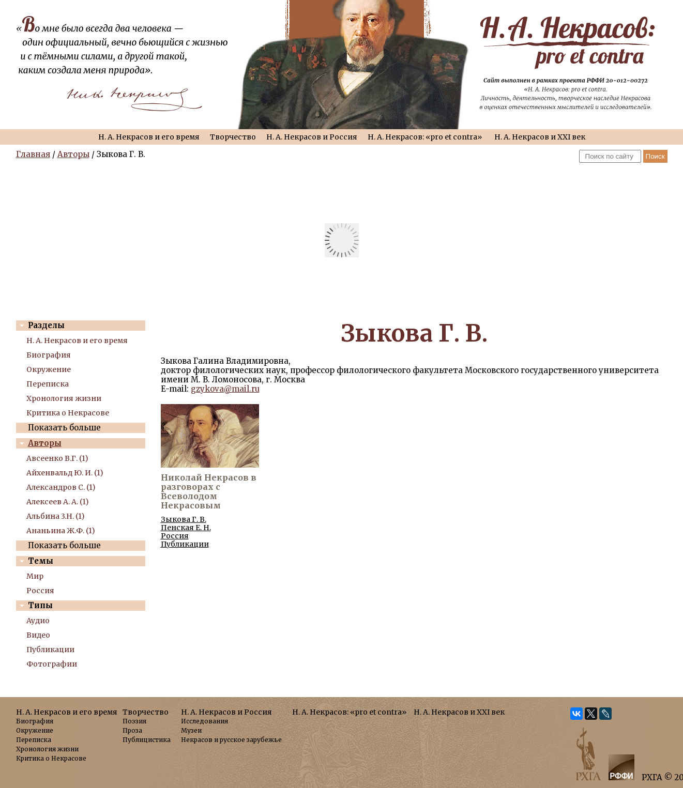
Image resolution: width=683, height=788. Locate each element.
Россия (40, 590)
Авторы (73, 154)
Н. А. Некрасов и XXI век (539, 137)
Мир (34, 576)
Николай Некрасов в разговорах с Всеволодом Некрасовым (208, 491)
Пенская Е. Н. (186, 527)
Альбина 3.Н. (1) (55, 516)
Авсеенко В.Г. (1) (57, 458)
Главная (33, 154)
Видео (38, 635)
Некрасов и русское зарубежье (231, 740)
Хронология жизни (63, 398)
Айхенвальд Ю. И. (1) (64, 472)
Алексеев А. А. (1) (57, 501)
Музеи (191, 730)
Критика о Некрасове (67, 413)
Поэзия (134, 721)
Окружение (48, 369)
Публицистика (147, 740)
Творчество (233, 137)
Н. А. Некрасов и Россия (311, 137)
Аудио (38, 620)
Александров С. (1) (61, 487)
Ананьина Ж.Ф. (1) (60, 530)
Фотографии (51, 664)
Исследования (204, 721)
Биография (48, 355)
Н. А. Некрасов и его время (149, 137)
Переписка (47, 384)
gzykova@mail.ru (225, 389)
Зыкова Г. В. (183, 519)
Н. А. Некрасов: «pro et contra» (425, 137)
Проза (132, 730)
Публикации (50, 649)
